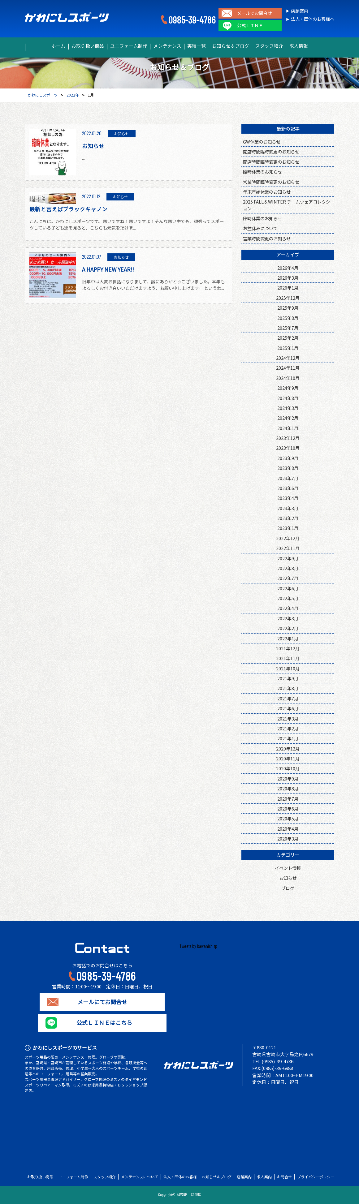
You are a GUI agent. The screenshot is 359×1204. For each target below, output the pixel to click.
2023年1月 (287, 528)
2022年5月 (287, 598)
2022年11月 (288, 548)
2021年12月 (288, 648)
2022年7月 (287, 578)
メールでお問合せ (254, 13)
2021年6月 (287, 708)
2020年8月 (287, 788)
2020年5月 (287, 818)
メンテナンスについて (139, 1177)
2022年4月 (287, 608)
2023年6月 (287, 488)
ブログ (287, 888)
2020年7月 (287, 798)
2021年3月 (287, 718)
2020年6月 (287, 808)
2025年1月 (287, 348)
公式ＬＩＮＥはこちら (102, 1022)
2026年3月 (287, 277)
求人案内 (264, 1177)
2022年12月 (288, 538)
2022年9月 (287, 558)
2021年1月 (287, 738)
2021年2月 (287, 728)
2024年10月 (288, 378)
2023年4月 (287, 498)
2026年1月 (287, 287)
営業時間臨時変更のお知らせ (271, 181)
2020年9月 (287, 778)
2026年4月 (287, 267)
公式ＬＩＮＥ (250, 25)
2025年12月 (288, 298)
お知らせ (287, 878)
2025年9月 (287, 307)
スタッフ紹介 (281, 46)
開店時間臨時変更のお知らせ (271, 151)
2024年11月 (288, 367)
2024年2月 (287, 418)
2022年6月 (287, 588)
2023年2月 (287, 518)
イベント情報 (288, 868)
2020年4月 (287, 828)
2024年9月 (287, 388)
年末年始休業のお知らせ (267, 191)
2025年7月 (287, 328)
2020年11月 (288, 758)
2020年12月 (288, 748)
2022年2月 (287, 628)
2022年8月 (287, 568)
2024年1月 (287, 428)
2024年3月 (287, 408)
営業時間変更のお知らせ (267, 238)
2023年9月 (287, 458)
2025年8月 (287, 318)
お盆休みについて (260, 228)
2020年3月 (287, 838)
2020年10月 (288, 768)
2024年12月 (288, 358)
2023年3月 (287, 508)
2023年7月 (287, 478)
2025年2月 (287, 337)
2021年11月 (288, 658)
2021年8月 (287, 688)
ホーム (40, 46)
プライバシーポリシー (315, 1177)
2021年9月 (287, 678)
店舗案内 (299, 11)
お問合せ (284, 1177)
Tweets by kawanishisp (198, 946)
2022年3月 (287, 618)
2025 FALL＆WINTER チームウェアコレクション (286, 204)
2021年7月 (287, 698)
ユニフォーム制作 (121, 46)
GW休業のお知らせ (261, 141)
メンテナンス (164, 46)
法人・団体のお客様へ (312, 19)
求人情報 (316, 46)
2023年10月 (288, 448)
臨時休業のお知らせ (262, 171)
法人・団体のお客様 (180, 1177)
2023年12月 (288, 438)
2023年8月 (287, 468)
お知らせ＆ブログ (238, 46)
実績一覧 (199, 46)
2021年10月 (288, 668)
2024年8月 (287, 398)
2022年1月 (287, 638)
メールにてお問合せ (102, 1002)
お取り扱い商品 (75, 46)
